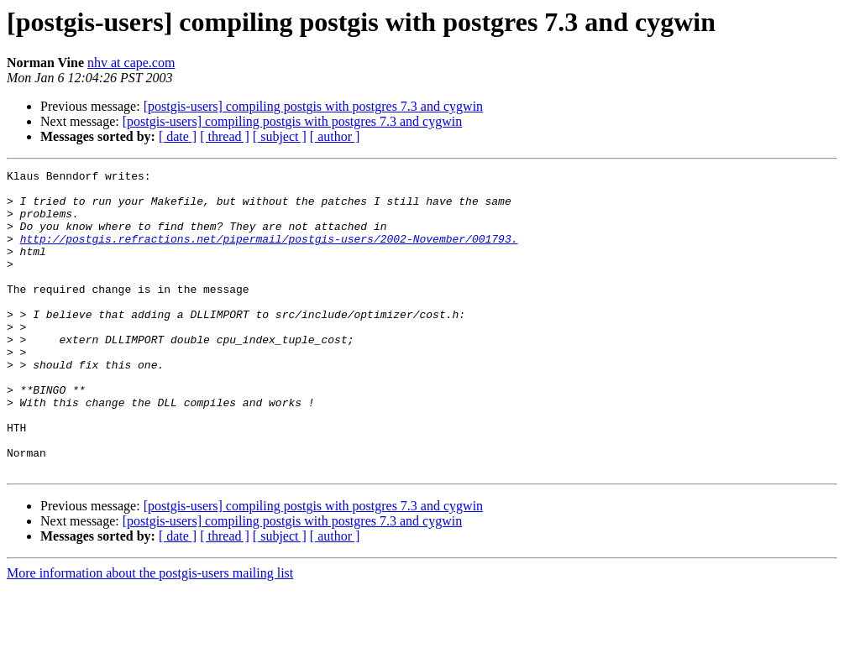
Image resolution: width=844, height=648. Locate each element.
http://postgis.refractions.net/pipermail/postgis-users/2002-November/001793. (269, 253)
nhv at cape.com (131, 62)
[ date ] (178, 136)
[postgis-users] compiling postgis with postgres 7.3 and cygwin (313, 106)
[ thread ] (224, 136)
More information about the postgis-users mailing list (150, 633)
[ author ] (335, 136)
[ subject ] (280, 136)
